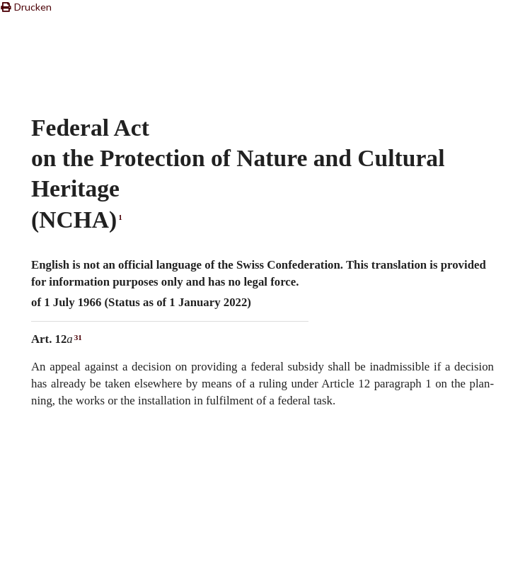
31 (78, 337)
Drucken (26, 7)
